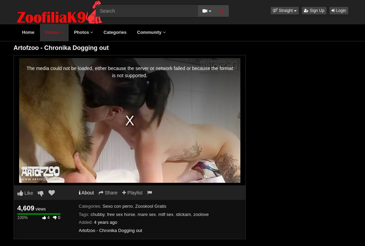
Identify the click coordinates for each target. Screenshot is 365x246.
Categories (114, 32)
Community (151, 32)
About (86, 192)
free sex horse (121, 214)
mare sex (147, 214)
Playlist (132, 192)
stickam (183, 214)
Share (108, 192)
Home (28, 32)
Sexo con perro (118, 206)
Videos (54, 32)
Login (339, 10)
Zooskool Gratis (150, 206)
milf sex (165, 214)
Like (25, 193)
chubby (97, 214)
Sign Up (314, 10)
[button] (285, 10)
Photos (83, 32)
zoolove (201, 214)
